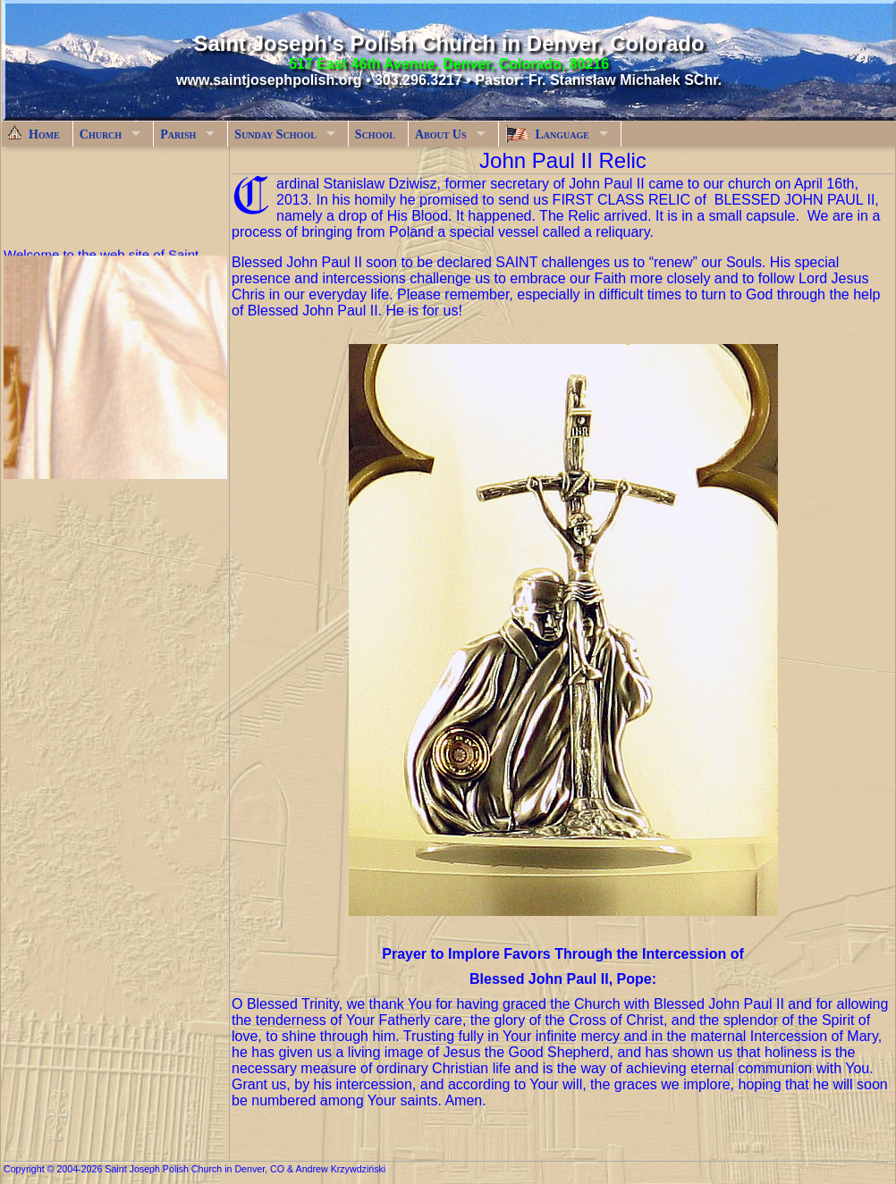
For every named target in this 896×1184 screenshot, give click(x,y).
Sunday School (275, 134)
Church (101, 134)
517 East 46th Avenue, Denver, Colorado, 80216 (449, 63)
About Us (441, 134)
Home (34, 133)
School (375, 134)
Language (547, 134)
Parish (178, 134)
